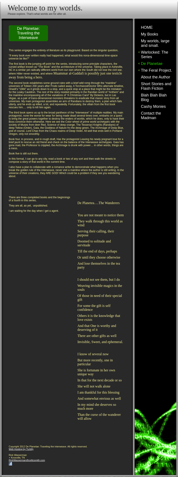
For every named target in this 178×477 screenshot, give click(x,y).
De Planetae (152, 63)
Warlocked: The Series (154, 54)
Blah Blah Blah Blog (154, 97)
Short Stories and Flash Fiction (156, 86)
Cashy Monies (153, 106)
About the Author (155, 77)
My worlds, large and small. (155, 43)
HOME (147, 27)
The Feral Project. (156, 70)
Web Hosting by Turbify (21, 449)
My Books (149, 34)
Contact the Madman (151, 115)
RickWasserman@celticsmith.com (27, 460)
